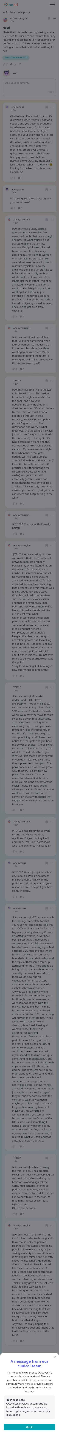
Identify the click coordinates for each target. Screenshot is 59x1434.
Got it (29, 1427)
